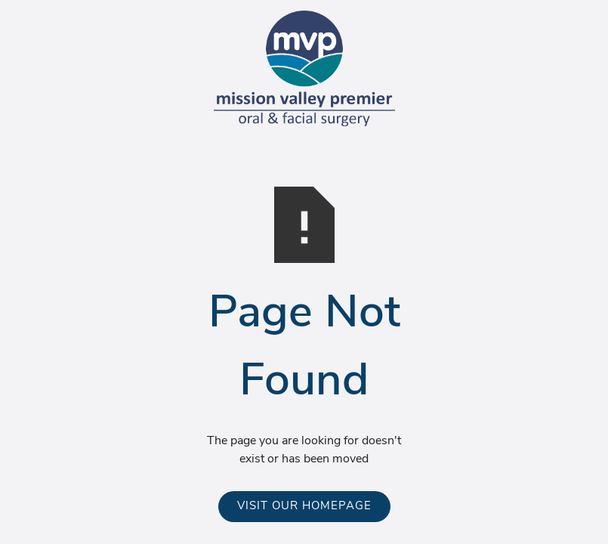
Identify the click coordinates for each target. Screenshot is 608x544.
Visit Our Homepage (304, 506)
